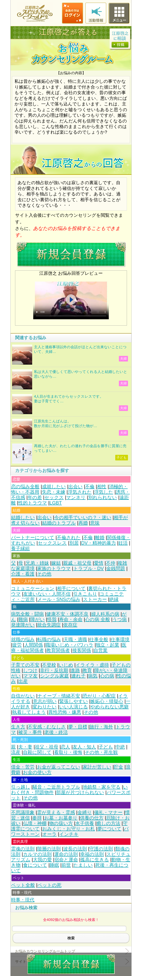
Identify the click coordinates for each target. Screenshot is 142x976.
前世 (66, 865)
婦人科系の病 (105, 614)
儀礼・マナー (108, 812)
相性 (101, 486)
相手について (71, 588)
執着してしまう (29, 712)
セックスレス (52, 543)
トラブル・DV (88, 568)
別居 (74, 543)
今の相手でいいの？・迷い (82, 517)
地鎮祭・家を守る (102, 787)
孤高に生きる (94, 859)
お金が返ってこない (58, 767)
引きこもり (85, 594)
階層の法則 (49, 848)
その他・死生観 (101, 752)
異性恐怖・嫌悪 (64, 712)
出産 (23, 681)
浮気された (80, 492)
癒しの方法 (108, 823)
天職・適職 (75, 639)
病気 (92, 675)
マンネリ (76, 497)
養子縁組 (20, 548)
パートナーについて (32, 537)
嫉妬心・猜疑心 (106, 701)
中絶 (120, 746)
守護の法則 (101, 848)
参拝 (37, 818)
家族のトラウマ (54, 568)
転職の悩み (49, 639)
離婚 (99, 537)
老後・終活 (56, 732)
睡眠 (54, 865)
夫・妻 (25, 746)
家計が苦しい (97, 767)
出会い (75, 486)
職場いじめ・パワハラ (69, 645)
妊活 (123, 543)
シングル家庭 (54, 675)
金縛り (84, 812)
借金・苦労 (22, 767)
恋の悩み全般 (25, 486)
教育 (87, 670)
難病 (23, 619)
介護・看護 (22, 574)
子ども (106, 746)
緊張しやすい (73, 701)
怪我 (51, 619)
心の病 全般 (97, 619)
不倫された (69, 537)
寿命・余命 (70, 619)
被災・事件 (30, 732)
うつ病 (119, 619)
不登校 (49, 665)
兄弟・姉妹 (37, 563)
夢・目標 (77, 726)
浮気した (103, 492)
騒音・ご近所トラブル (56, 787)
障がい (37, 619)
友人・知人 (84, 746)
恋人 (65, 746)
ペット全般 (23, 885)
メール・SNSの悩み (58, 599)
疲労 (17, 645)
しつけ (30, 670)
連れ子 (78, 675)
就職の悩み (23, 639)
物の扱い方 (61, 823)
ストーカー (95, 599)
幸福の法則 (92, 854)
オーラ (49, 834)
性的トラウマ (32, 502)
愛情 (98, 563)
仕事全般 (98, 639)
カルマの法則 (37, 854)
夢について (109, 828)
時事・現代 (22, 899)
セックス (54, 497)
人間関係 (33, 645)
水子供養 (84, 823)
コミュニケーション (32, 588)
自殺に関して (37, 752)
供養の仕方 (91, 818)
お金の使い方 (37, 772)
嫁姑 (56, 563)
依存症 (70, 624)
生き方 (18, 726)
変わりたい (45, 706)
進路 (75, 670)
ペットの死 (49, 885)
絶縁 (114, 599)
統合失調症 (49, 624)
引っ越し (20, 787)
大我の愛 (42, 859)
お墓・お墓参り (60, 818)
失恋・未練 (53, 492)
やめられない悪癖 (109, 706)
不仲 (110, 563)
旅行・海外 (101, 726)
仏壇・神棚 (35, 823)
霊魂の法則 (23, 848)
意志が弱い (45, 701)
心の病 (107, 675)
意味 (95, 523)
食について (35, 865)
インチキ (69, 834)
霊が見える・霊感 (56, 812)
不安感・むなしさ (47, 726)
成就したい (54, 486)
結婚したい (23, 517)
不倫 (89, 486)
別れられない (102, 497)
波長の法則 (75, 848)
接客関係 (81, 650)
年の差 (35, 497)
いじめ (66, 665)
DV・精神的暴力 (98, 543)
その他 (44, 574)
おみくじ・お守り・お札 (68, 828)
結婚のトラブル (59, 523)
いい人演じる (73, 706)
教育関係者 (58, 650)
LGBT (56, 502)
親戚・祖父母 (77, 563)
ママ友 (30, 675)
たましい (83, 865)
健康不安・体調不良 (67, 614)
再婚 (83, 523)
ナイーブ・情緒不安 (58, 696)
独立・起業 (107, 645)
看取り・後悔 (68, 752)
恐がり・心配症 (99, 696)
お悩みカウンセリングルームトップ (45, 951)
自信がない (23, 696)
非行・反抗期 (54, 670)
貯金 (118, 767)
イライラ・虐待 (92, 665)
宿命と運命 (66, 859)
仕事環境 (120, 639)
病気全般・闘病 (27, 614)
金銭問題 (115, 568)
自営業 (101, 650)
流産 (15, 752)
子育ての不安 (25, 665)
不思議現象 (22, 812)
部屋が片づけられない (80, 792)
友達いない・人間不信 (47, 594)
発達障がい (23, 624)
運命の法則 (66, 854)
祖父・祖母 (46, 746)
